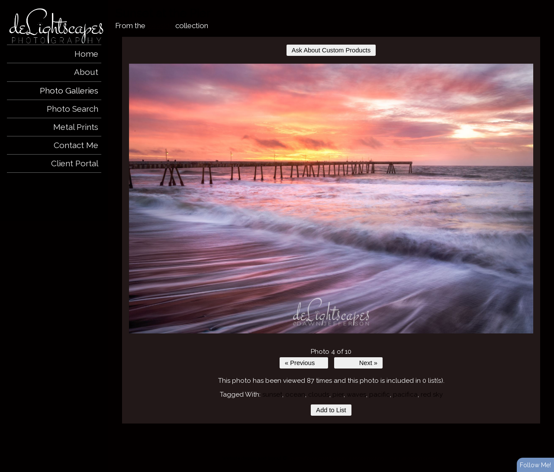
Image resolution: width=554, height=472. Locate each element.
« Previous (300, 362)
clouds (318, 394)
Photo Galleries (69, 90)
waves (356, 394)
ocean (295, 394)
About (86, 72)
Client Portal (74, 163)
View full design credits (413, 458)
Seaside (160, 25)
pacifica (405, 394)
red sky (432, 394)
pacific (379, 394)
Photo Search (72, 108)
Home (86, 53)
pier (338, 394)
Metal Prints (75, 127)
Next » (368, 362)
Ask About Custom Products (331, 50)
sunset (272, 394)
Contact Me (76, 145)
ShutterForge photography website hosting (336, 458)
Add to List (331, 410)
